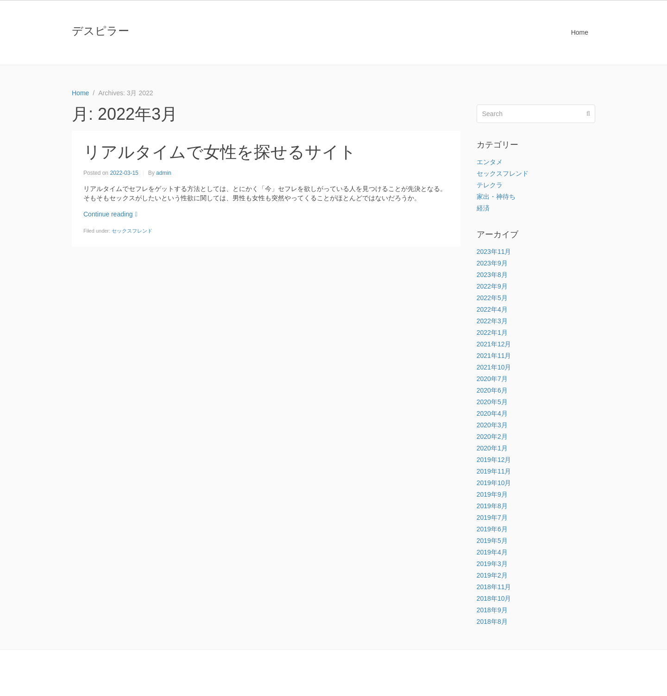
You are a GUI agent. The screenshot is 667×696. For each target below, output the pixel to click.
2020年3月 (492, 425)
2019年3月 (492, 563)
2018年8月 (492, 621)
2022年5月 (492, 298)
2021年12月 (494, 344)
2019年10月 (494, 483)
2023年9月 (492, 263)
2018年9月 (492, 610)
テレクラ (490, 185)
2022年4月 (492, 309)
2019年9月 (492, 494)
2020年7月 (492, 378)
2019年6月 (492, 529)
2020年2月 (492, 436)
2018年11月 (494, 587)
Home (579, 32)
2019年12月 (494, 459)
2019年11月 (494, 471)
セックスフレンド (132, 231)
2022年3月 (492, 321)
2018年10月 (494, 598)
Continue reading (110, 214)
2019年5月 (492, 540)
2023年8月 (492, 274)
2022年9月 (492, 286)
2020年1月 (492, 448)
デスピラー (100, 31)
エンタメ (490, 162)
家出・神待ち (496, 196)
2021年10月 (494, 367)
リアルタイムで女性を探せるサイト (219, 151)
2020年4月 (492, 413)
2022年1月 (492, 332)
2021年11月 (494, 355)
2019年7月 (492, 517)
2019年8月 (492, 506)
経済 (483, 208)
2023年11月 (494, 251)
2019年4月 (492, 552)
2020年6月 (492, 390)
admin (163, 173)
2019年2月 (492, 575)
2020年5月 (492, 402)
